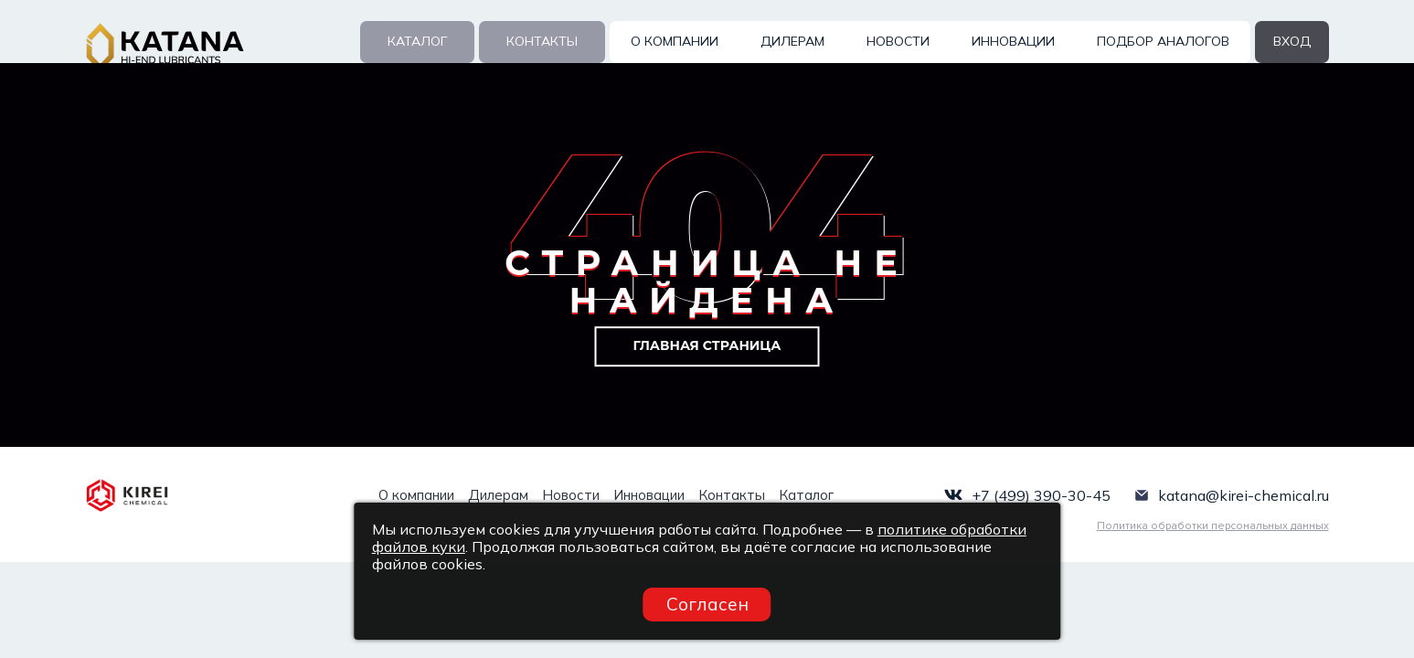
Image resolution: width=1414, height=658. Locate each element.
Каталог (417, 41)
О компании (674, 41)
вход (1292, 41)
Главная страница (707, 345)
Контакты (542, 41)
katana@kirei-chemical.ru (1243, 495)
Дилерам (792, 41)
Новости (898, 41)
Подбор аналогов (1163, 41)
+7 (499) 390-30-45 (1041, 495)
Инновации (1013, 41)
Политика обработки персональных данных (1213, 526)
